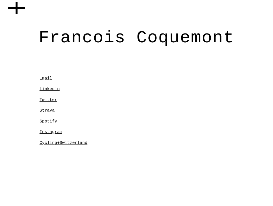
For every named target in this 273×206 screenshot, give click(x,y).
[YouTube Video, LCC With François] (157, 100)
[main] (136, 36)
